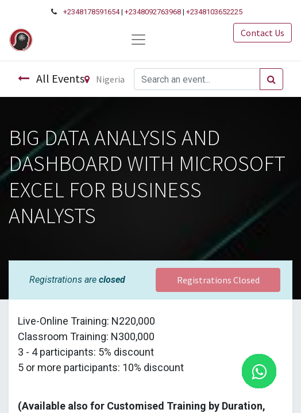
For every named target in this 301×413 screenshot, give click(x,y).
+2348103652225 (214, 11)
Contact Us (262, 32)
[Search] (271, 79)
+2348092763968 (153, 11)
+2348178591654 (91, 11)
